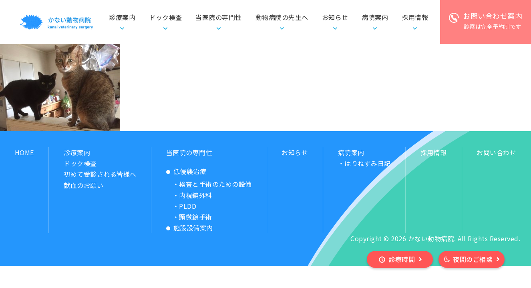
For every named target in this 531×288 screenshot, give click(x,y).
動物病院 (281, 17)
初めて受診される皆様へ (100, 174)
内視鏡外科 (195, 195)
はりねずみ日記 (367, 163)
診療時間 (401, 259)
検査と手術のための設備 (215, 184)
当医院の (218, 17)
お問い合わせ (496, 152)
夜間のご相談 (473, 259)
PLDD (187, 206)
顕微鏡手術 (195, 217)
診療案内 (77, 152)
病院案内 (351, 152)
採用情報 (433, 152)
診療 (122, 17)
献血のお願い (83, 185)
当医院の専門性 (189, 152)
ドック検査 (165, 17)
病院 (375, 17)
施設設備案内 (193, 227)
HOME (24, 152)
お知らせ (335, 17)
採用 (415, 17)
